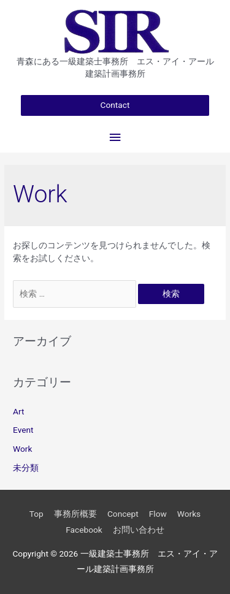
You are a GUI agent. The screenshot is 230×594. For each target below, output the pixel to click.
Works (189, 514)
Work (22, 449)
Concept (123, 514)
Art (18, 411)
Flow (158, 514)
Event (23, 430)
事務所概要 (75, 514)
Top (36, 514)
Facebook (84, 530)
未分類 (26, 468)
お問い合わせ (138, 530)
